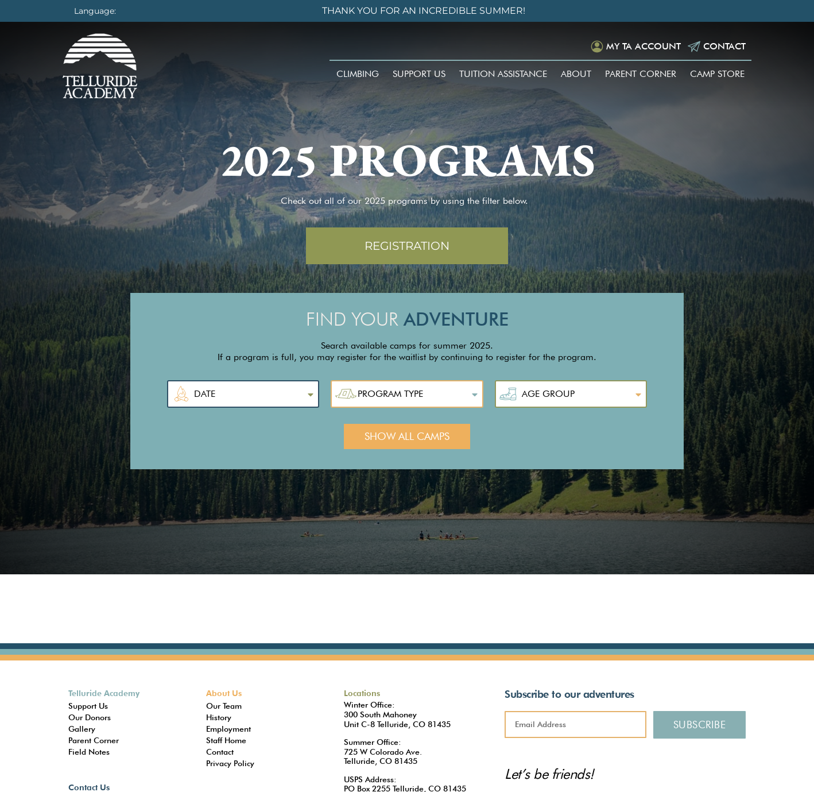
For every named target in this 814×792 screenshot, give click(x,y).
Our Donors (89, 717)
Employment (228, 728)
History (218, 717)
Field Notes (89, 751)
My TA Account (643, 46)
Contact (724, 46)
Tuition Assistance (503, 73)
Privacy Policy (230, 763)
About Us (224, 693)
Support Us (419, 73)
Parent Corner (640, 73)
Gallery (81, 728)
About (576, 73)
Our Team (224, 705)
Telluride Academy (103, 693)
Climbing (357, 73)
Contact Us (89, 787)
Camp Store (717, 73)
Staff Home (226, 740)
